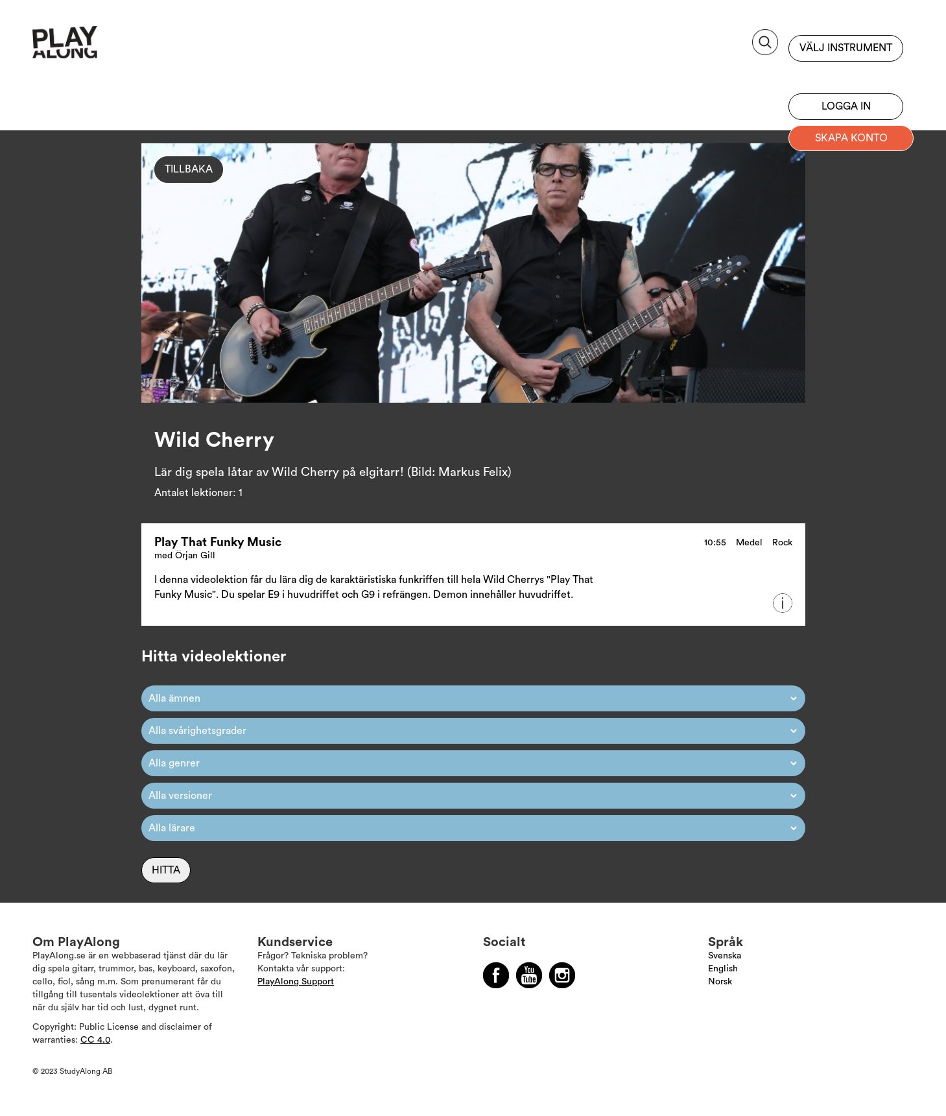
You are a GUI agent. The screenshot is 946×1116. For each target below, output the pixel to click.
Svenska (724, 955)
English (723, 968)
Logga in (846, 106)
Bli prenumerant (846, 74)
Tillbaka (189, 169)
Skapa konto (851, 138)
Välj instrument (845, 48)
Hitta (166, 870)
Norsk (720, 981)
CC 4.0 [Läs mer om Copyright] (95, 1040)
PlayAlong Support (295, 981)
